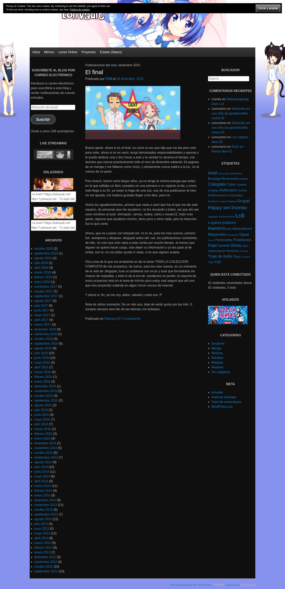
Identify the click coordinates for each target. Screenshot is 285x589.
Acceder (217, 392)
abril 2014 (41, 481)
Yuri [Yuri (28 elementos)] (217, 262)
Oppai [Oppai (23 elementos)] (244, 234)
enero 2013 (42, 552)
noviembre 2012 (45, 561)
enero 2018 (42, 282)
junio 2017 (41, 310)
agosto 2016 (43, 348)
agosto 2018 (43, 258)
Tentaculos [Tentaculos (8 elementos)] (232, 250)
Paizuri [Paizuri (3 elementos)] (211, 240)
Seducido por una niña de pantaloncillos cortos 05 (230, 113)
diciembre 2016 (45, 329)
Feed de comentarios (226, 402)
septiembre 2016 (46, 343)
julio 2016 (41, 353)
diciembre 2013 (45, 500)
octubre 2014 (43, 452)
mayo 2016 (42, 362)
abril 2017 (41, 319)
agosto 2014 (43, 462)
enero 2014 (42, 495)
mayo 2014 (42, 476)
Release (217, 362)
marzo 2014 (42, 486)
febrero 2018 (43, 277)
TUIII (108, 78)
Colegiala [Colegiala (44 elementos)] (216, 184)
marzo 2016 (42, 372)
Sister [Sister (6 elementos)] (245, 245)
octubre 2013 (43, 509)
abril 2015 (41, 424)
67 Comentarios (129, 318)
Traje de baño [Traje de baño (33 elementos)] (220, 256)
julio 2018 (41, 263)
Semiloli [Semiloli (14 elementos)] (224, 245)
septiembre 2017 (46, 296)
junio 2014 (41, 471)
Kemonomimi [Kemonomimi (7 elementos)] (227, 216)
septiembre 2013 (46, 514)
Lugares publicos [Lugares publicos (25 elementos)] (222, 222)
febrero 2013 (43, 547)
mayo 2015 (42, 419)
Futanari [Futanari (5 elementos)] (231, 201)
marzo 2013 (42, 543)
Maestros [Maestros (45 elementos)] (216, 228)
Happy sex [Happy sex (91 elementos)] (219, 207)
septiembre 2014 (46, 457)
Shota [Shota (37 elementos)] (235, 245)
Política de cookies (80, 9)
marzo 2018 (42, 272)
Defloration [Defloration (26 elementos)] (228, 190)
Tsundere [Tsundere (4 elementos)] (245, 256)
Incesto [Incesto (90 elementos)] (239, 207)
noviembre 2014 (45, 448)
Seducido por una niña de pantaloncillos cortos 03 (230, 127)
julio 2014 (41, 467)
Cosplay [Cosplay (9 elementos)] (213, 190)
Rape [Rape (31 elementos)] (212, 245)
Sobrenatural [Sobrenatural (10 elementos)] (216, 250)
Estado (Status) (111, 52)
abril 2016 (41, 367)
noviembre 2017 (45, 286)
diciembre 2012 (45, 557)
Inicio (36, 52)
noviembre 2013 (45, 505)
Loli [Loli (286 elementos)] (240, 215)
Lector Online (67, 52)
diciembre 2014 (45, 443)
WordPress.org (221, 406)
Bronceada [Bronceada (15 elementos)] (230, 179)
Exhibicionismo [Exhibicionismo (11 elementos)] (218, 195)
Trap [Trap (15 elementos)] (236, 256)
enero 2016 (42, 381)
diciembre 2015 (45, 386)
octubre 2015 (43, 395)
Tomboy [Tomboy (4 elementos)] (244, 251)
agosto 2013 (43, 519)
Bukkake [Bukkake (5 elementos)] (243, 179)
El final (94, 72)
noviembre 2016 (45, 334)
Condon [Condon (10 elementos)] (241, 184)
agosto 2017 (43, 301)
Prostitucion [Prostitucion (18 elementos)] (242, 240)
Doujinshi (217, 343)
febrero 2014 (43, 490)
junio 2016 (41, 357)
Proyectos (89, 52)
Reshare (217, 367)
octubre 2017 (43, 291)
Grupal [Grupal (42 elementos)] (243, 201)
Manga (216, 348)
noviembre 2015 (45, 391)
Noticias (110, 318)
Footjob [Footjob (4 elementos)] (222, 201)
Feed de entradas (223, 397)
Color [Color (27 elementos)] (230, 184)
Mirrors (49, 52)
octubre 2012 (43, 566)
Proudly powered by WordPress (191, 584)
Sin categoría (220, 372)
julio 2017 (41, 305)
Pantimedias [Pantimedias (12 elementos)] (224, 240)
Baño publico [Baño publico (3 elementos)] (224, 173)
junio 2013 (41, 528)
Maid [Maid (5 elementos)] (229, 229)
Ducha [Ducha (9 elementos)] (242, 190)
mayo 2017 (42, 315)
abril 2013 (41, 538)
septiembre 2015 (46, 400)
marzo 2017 (42, 324)
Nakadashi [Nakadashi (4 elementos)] (233, 235)
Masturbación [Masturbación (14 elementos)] (242, 228)
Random (217, 357)
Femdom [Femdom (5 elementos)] (213, 201)
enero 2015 (42, 438)
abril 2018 (41, 267)
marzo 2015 (42, 429)
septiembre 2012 (46, 571)
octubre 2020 (43, 248)
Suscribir (43, 119)
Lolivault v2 (232, 584)
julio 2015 (41, 410)
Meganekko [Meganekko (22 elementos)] (217, 234)
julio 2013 (41, 524)
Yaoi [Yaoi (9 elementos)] (211, 262)
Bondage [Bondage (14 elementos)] (214, 178)
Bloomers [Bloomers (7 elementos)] (236, 173)
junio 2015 (41, 414)
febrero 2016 (43, 376)
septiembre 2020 (46, 253)
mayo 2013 (42, 533)
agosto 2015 (43, 405)
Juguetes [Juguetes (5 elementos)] (213, 216)
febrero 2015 (43, 433)
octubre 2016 (43, 338)
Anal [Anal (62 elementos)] (212, 172)
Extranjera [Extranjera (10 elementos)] (236, 195)
